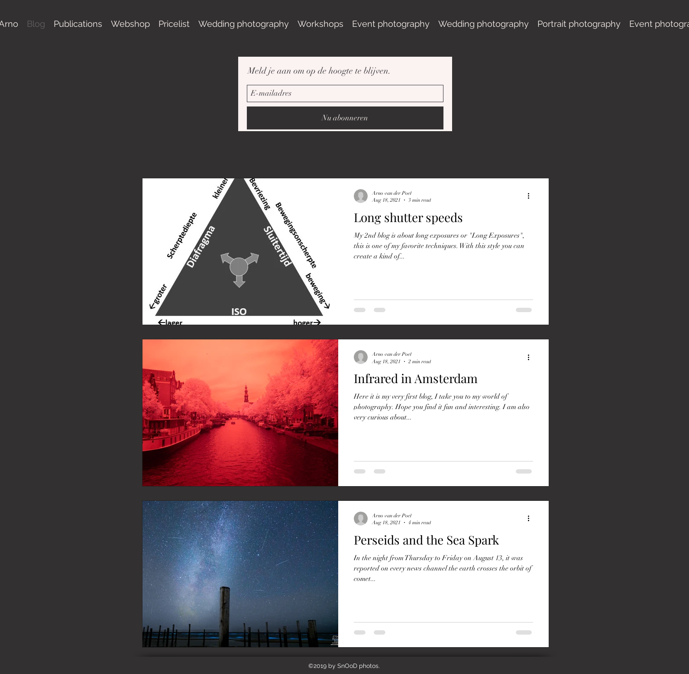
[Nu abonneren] (345, 117)
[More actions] (532, 196)
